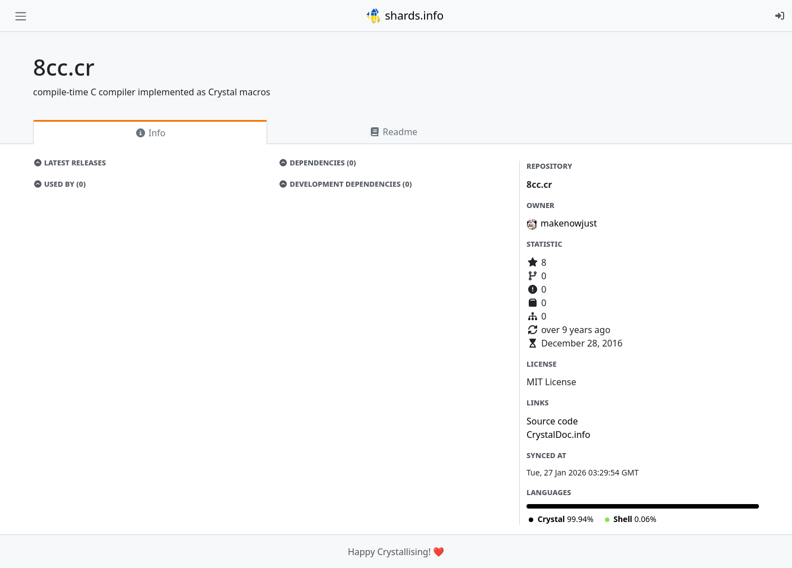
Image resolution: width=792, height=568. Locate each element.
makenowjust (569, 223)
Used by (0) (59, 184)
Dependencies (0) (317, 163)
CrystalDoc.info (558, 434)
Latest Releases (69, 163)
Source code (552, 421)
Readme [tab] (393, 132)
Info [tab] (150, 133)
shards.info (404, 15)
